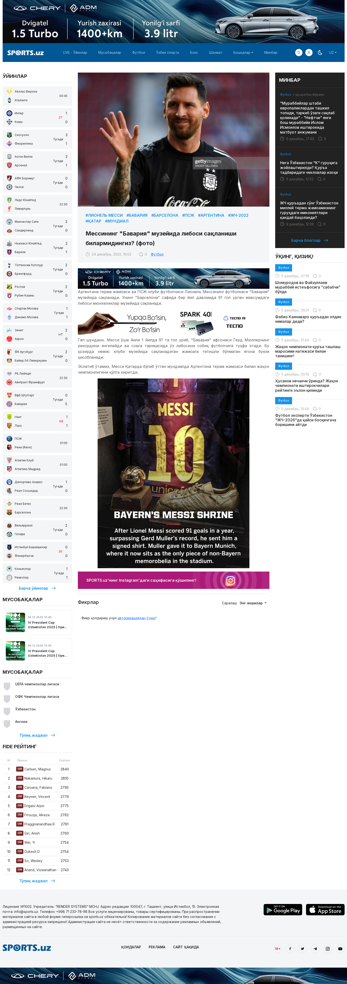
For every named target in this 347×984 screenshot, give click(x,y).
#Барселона (164, 215)
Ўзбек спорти (167, 52)
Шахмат (215, 52)
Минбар (270, 52)
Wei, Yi (25, 842)
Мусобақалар (109, 52)
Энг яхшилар (252, 603)
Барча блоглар (309, 240)
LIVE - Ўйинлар (75, 52)
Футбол (138, 52)
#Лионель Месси (104, 215)
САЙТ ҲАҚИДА (186, 947)
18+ (277, 948)
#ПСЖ (188, 215)
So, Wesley (29, 860)
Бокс (194, 52)
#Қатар (93, 221)
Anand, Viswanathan (36, 869)
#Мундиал (116, 221)
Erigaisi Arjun (30, 805)
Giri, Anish (28, 833)
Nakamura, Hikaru (34, 778)
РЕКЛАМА (157, 947)
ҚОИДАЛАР (131, 947)
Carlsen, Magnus (33, 769)
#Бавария (137, 215)
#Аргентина (211, 215)
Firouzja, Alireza (33, 814)
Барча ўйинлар (37, 588)
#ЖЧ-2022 (238, 215)
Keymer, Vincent (33, 796)
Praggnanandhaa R (35, 824)
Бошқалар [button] (242, 52)
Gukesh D (28, 851)
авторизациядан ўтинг (137, 618)
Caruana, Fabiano (34, 787)
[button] (309, 52)
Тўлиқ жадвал (37, 735)
